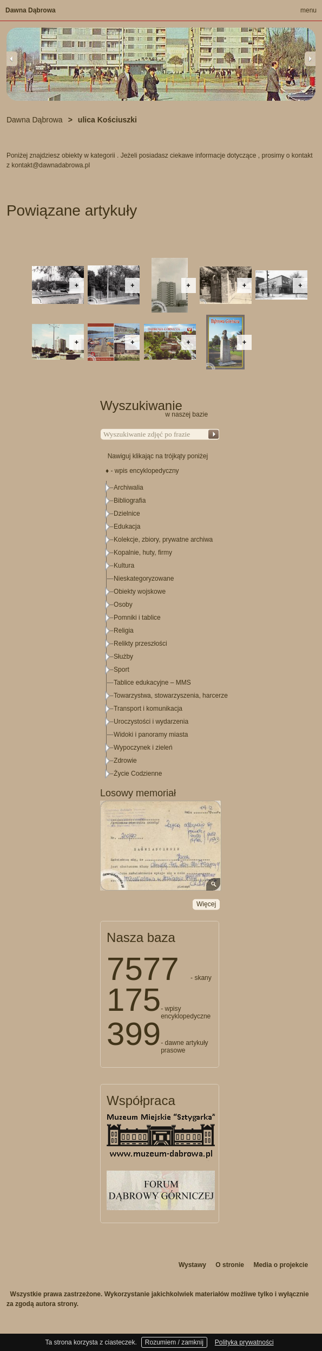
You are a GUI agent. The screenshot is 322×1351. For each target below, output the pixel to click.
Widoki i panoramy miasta (151, 734)
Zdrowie (125, 760)
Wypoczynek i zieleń (143, 747)
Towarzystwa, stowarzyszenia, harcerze (171, 695)
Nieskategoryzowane (144, 578)
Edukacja (127, 526)
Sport (121, 669)
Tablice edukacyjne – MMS (152, 682)
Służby (123, 656)
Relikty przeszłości (140, 643)
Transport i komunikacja (148, 708)
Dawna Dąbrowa (30, 10)
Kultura (124, 565)
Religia (124, 630)
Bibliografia (130, 500)
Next (310, 58)
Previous (12, 58)
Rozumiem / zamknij (174, 1342)
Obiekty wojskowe (140, 591)
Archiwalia (128, 487)
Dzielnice (127, 513)
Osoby (123, 604)
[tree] (160, 630)
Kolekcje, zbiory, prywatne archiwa (163, 539)
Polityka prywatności (244, 1342)
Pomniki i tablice (137, 617)
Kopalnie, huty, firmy (143, 552)
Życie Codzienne (138, 773)
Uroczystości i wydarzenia (151, 721)
